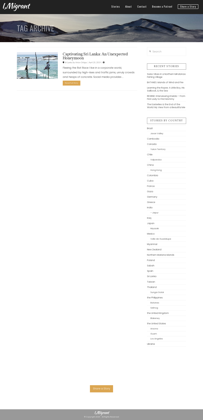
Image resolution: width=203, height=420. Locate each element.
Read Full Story (71, 83)
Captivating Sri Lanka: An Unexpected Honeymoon (95, 56)
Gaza (150, 191)
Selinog (154, 307)
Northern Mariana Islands (160, 255)
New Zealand (154, 249)
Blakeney (155, 318)
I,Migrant (15, 5)
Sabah (150, 265)
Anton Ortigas (81, 62)
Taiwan (151, 281)
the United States (156, 323)
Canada (151, 144)
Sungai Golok (157, 292)
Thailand (152, 287)
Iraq (149, 218)
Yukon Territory (158, 149)
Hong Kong (156, 170)
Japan (150, 223)
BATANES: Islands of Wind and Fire (165, 82)
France (151, 186)
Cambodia (153, 138)
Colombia (152, 175)
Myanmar (152, 244)
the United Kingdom (158, 313)
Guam (153, 333)
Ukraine (151, 344)
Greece (151, 202)
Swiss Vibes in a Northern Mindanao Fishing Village (166, 75)
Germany (152, 196)
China (150, 165)
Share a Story (101, 388)
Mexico (151, 233)
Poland (151, 260)
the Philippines (155, 297)
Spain (150, 271)
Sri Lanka (68, 62)
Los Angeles (156, 338)
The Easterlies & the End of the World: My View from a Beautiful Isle (166, 106)
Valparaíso (156, 159)
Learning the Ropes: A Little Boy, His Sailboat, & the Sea (166, 89)
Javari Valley (156, 133)
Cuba (150, 180)
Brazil (150, 128)
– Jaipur (154, 212)
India (149, 207)
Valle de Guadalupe (160, 238)
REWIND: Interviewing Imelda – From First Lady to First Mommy (166, 97)
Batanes (154, 302)
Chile (150, 154)
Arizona (154, 328)
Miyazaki (154, 228)
